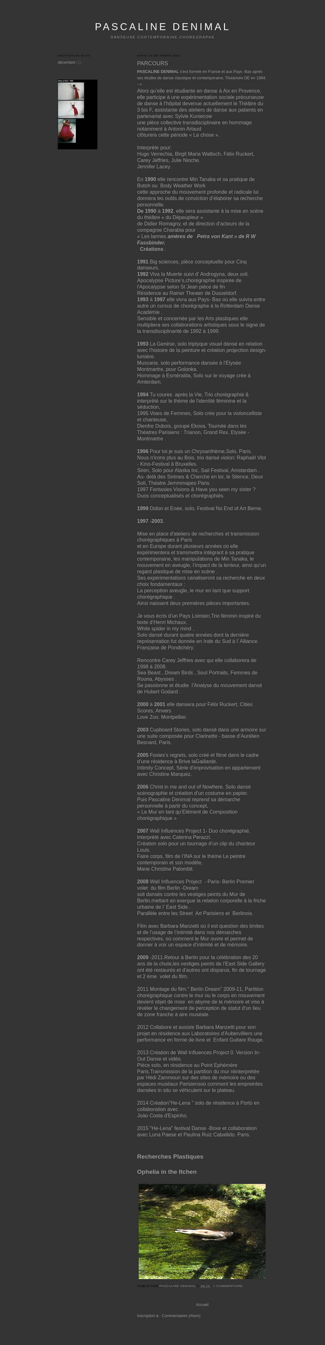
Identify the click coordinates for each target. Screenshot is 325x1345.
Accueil (202, 1305)
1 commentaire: (229, 1286)
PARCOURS (152, 63)
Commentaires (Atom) (181, 1316)
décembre (66, 62)
